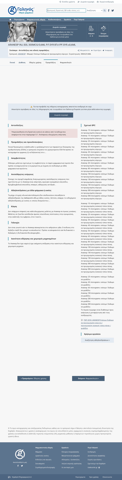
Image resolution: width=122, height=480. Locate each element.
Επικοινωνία (107, 477)
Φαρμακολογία (65, 63)
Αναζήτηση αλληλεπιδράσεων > (97, 340)
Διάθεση (22, 63)
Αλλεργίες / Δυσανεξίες (71, 460)
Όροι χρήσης (94, 477)
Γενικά (12, 63)
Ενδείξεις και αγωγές (43, 460)
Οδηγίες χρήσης (35, 63)
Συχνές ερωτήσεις (95, 460)
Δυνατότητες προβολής (96, 456)
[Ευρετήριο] (95, 50)
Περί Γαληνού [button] (79, 20)
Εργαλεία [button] (67, 20)
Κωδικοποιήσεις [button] (54, 20)
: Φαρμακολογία (88, 378)
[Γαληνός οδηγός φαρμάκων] (20, 10)
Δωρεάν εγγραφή (86, 2)
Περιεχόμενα (19, 20)
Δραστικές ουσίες (42, 456)
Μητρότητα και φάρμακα (71, 456)
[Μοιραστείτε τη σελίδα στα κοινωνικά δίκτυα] (83, 50)
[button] (105, 10)
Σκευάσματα (39, 463)
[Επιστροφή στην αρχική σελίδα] (20, 457)
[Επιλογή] (94, 10)
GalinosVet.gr (94, 467)
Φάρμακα (38, 452)
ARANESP (22, 54)
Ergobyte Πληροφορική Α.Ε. (22, 477)
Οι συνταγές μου (68, 467)
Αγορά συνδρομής (105, 2)
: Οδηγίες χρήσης (33, 378)
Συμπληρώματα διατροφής (45, 467)
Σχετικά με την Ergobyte (96, 463)
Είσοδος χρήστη (67, 2)
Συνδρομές (92, 452)
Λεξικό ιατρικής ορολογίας (72, 463)
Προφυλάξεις (51, 63)
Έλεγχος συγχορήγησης (70, 452)
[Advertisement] (61, 83)
